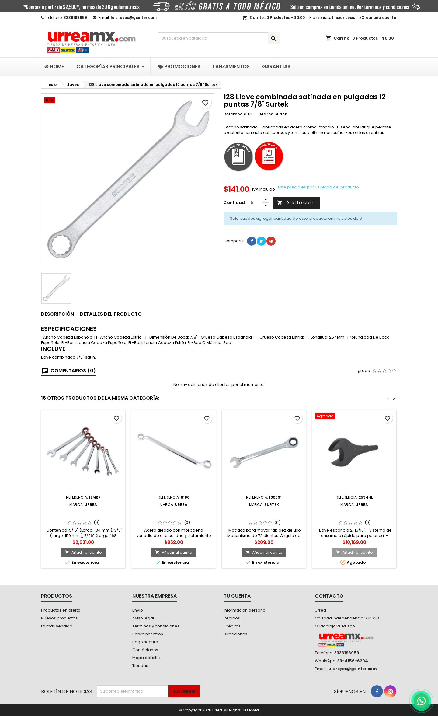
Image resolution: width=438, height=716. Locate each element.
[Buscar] (219, 38)
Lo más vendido (56, 626)
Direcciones (235, 634)
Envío (137, 610)
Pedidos (232, 618)
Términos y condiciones (155, 626)
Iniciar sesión (345, 17)
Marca (267, 114)
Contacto (329, 595)
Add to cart (295, 202)
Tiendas (140, 666)
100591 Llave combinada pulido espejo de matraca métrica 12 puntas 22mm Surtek (264, 517)
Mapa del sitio (146, 658)
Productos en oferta (61, 610)
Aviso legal (143, 618)
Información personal (245, 610)
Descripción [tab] (57, 314)
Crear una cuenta (378, 17)
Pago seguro (145, 642)
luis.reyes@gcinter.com (134, 17)
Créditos (232, 626)
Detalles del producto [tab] (111, 314)
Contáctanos (145, 650)
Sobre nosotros (147, 634)
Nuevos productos (59, 618)
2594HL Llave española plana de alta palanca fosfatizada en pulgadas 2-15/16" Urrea (354, 517)
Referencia (235, 114)
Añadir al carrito (83, 552)
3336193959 (75, 17)
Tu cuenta (237, 595)
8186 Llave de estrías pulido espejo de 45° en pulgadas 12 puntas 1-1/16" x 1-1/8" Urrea (173, 517)
